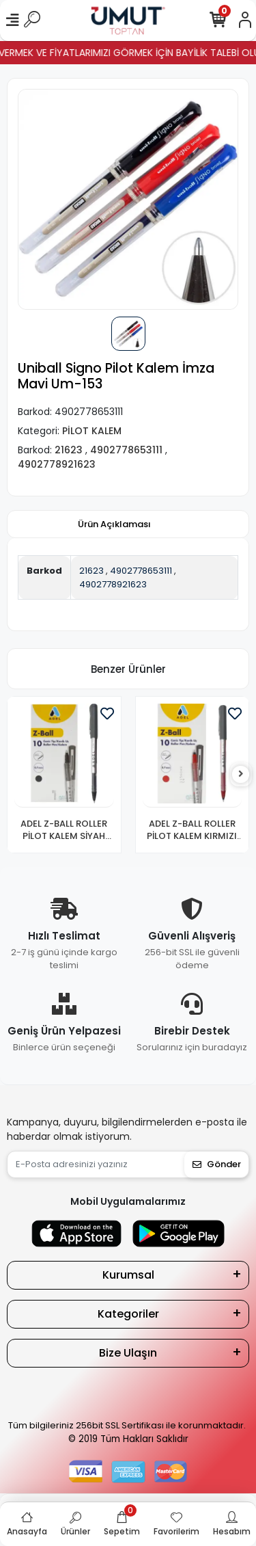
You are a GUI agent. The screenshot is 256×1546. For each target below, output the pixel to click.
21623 (91, 570)
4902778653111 (141, 570)
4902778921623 (113, 584)
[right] (241, 774)
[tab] (114, 524)
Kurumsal (128, 1275)
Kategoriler (128, 1314)
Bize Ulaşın (128, 1353)
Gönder (217, 1164)
